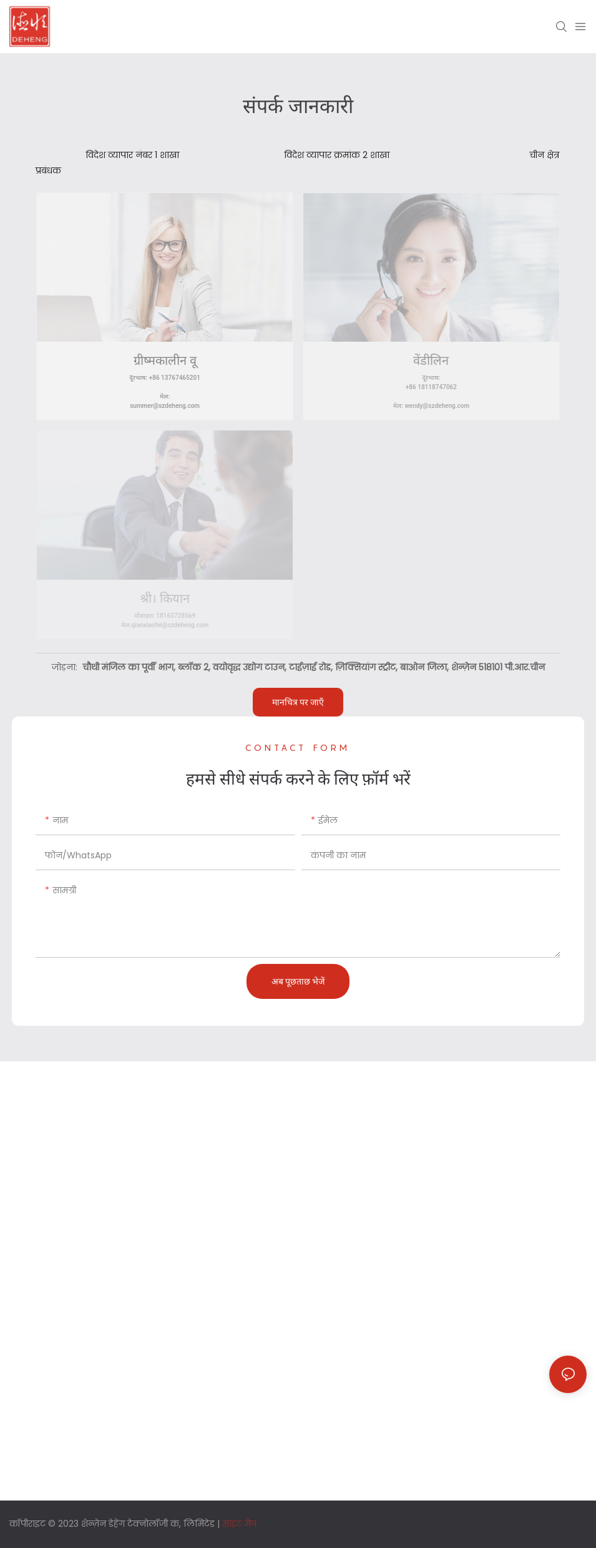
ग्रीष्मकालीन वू (165, 360)
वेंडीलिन (431, 360)
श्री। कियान (165, 598)
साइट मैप (239, 1523)
